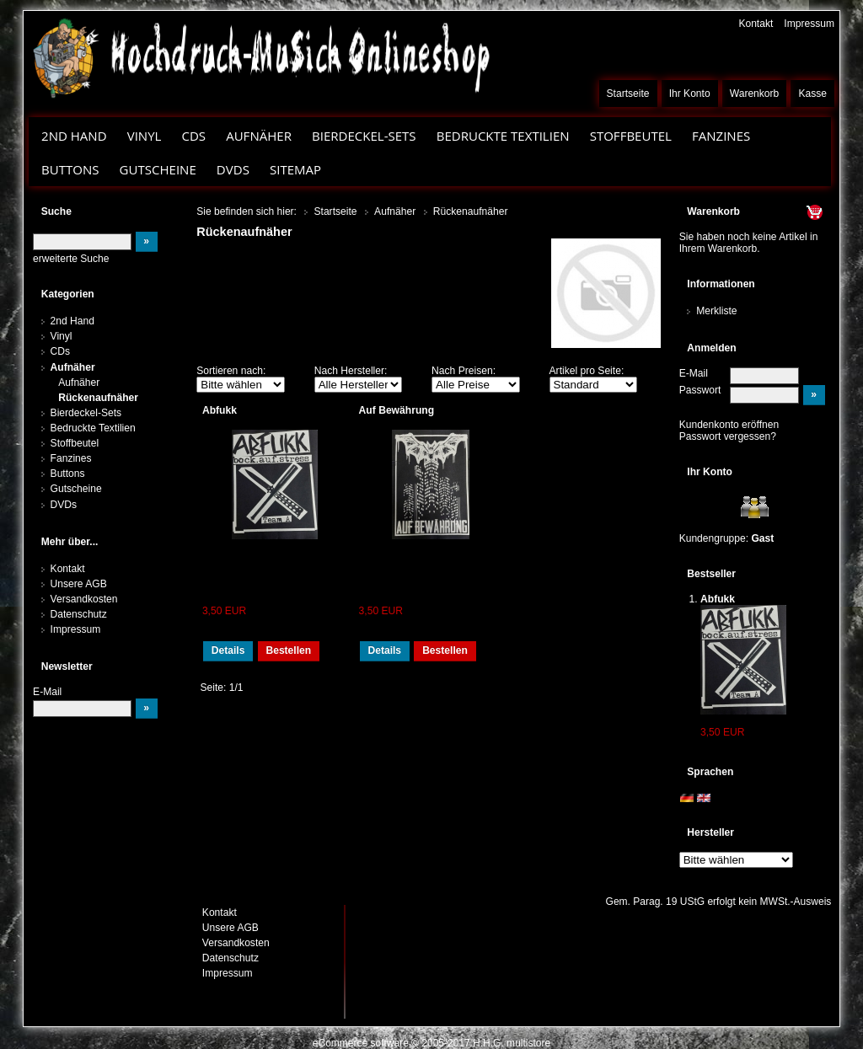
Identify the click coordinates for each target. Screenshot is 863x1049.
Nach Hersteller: (351, 371)
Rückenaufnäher (98, 398)
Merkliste (716, 311)
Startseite (628, 93)
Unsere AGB (79, 584)
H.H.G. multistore (511, 1043)
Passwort (700, 390)
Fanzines (721, 135)
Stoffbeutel (631, 135)
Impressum (809, 23)
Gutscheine (158, 169)
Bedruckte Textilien (503, 135)
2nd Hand (74, 135)
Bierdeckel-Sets (364, 135)
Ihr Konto (689, 93)
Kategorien (67, 294)
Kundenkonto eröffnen (729, 425)
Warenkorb (755, 93)
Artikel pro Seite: (586, 371)
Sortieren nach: (230, 371)
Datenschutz (79, 614)
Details (228, 650)
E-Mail (693, 373)
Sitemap (295, 169)
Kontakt (755, 23)
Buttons (70, 169)
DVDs (233, 169)
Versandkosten (84, 599)
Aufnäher (259, 135)
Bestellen (288, 650)
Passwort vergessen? (727, 436)
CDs (193, 135)
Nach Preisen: (464, 371)
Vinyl (144, 135)
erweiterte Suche (71, 259)
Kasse (812, 93)
